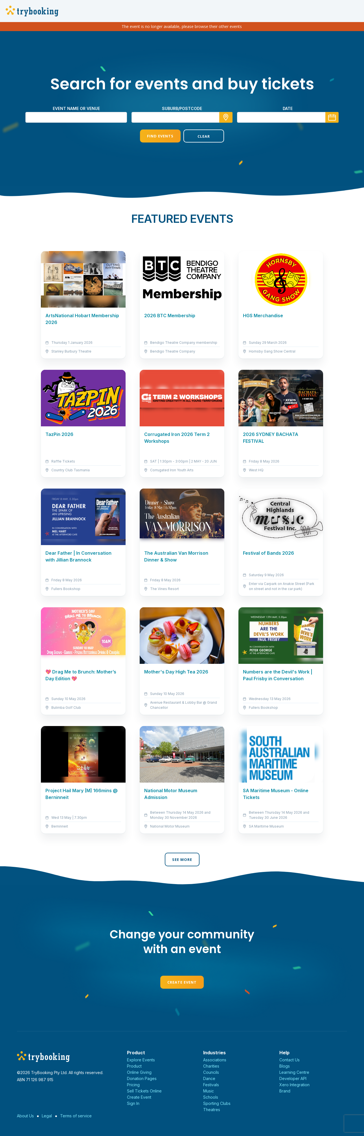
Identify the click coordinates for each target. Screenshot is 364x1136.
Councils (211, 1072)
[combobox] (182, 117)
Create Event (182, 982)
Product (134, 1066)
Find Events (160, 136)
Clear (204, 136)
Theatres (211, 1109)
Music (208, 1091)
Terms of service (76, 1115)
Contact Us (289, 1059)
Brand (284, 1091)
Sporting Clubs (217, 1103)
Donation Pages (142, 1078)
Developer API (292, 1078)
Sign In (133, 1103)
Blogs (284, 1066)
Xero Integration (294, 1084)
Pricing (133, 1084)
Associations (214, 1059)
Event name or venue (76, 108)
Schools (210, 1097)
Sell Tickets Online (144, 1091)
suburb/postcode (182, 108)
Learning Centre (294, 1072)
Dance (209, 1078)
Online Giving (139, 1072)
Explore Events (141, 1059)
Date (288, 108)
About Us (25, 1115)
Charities (211, 1066)
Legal (47, 1115)
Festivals (211, 1084)
